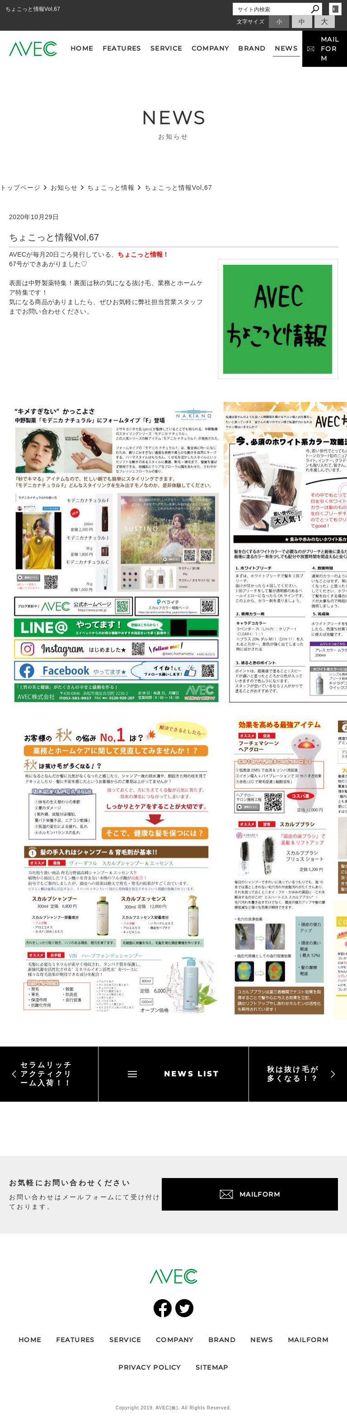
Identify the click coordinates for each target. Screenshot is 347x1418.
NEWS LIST (173, 1074)
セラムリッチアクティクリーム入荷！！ (41, 1074)
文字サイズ (251, 22)
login (335, 9)
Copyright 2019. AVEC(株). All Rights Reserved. (174, 1407)
